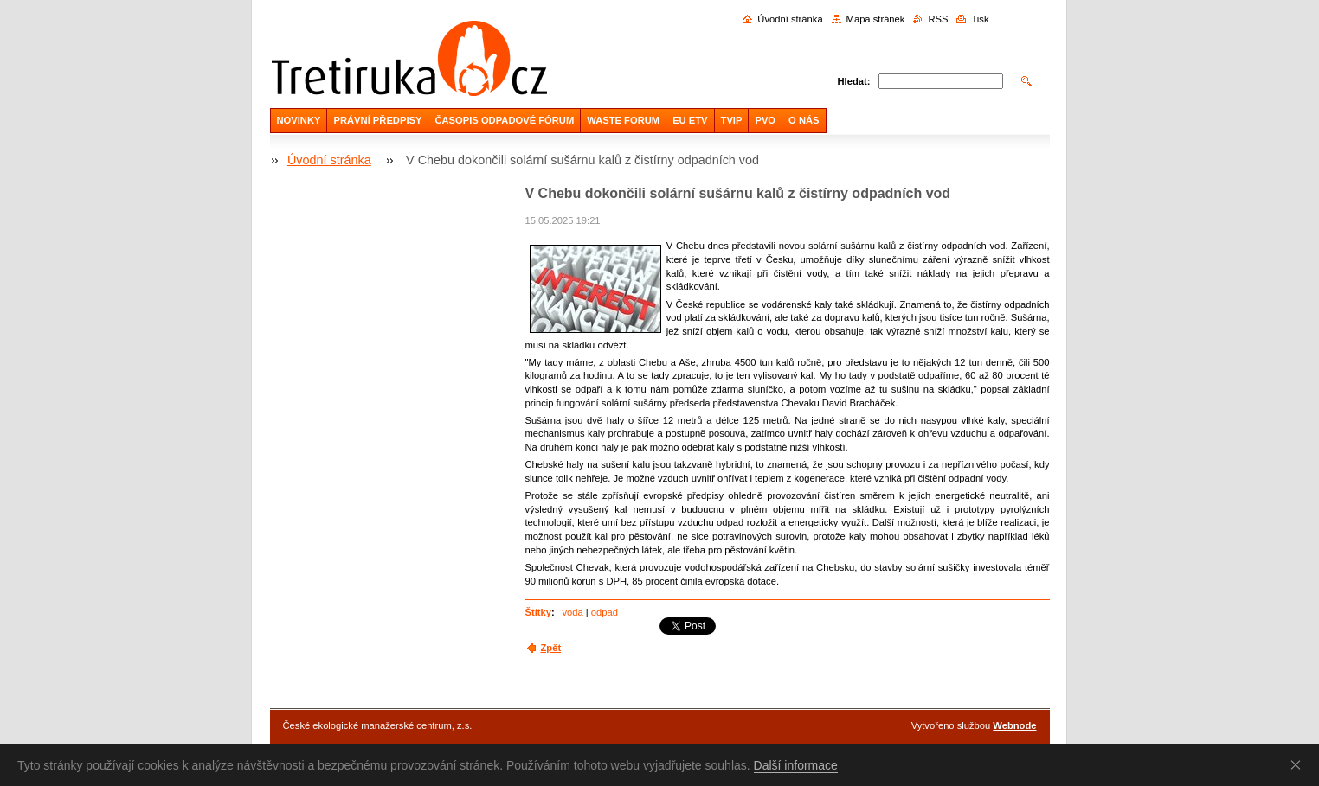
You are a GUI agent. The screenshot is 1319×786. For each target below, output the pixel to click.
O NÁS (803, 120)
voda (572, 612)
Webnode (1014, 725)
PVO (765, 120)
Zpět (551, 647)
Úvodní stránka (789, 19)
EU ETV (689, 120)
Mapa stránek (875, 19)
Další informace (796, 765)
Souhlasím (1299, 764)
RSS (938, 19)
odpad (604, 612)
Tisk (979, 19)
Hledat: (854, 81)
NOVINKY (299, 120)
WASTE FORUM (623, 120)
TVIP (732, 120)
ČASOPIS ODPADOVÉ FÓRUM (504, 120)
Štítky (538, 612)
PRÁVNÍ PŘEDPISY (377, 120)
